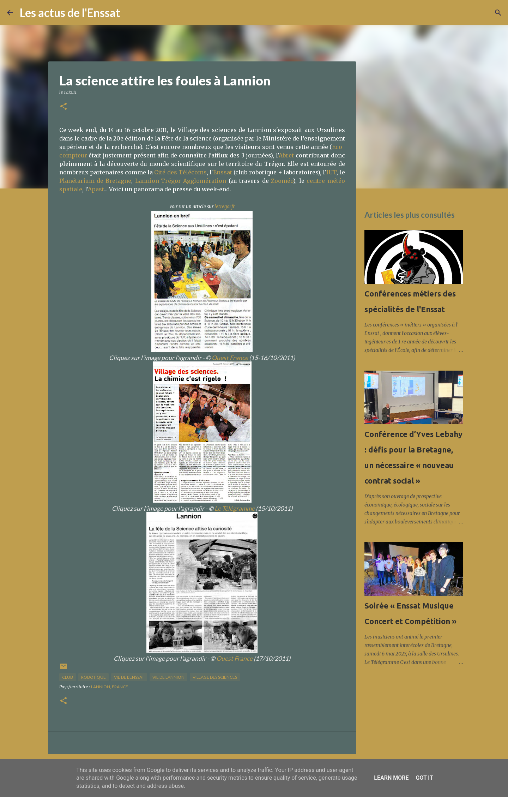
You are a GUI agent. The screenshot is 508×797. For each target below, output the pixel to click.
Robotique (93, 677)
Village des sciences (215, 677)
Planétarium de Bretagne (95, 180)
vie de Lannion (168, 677)
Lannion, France (109, 686)
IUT (331, 172)
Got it (424, 777)
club (67, 677)
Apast (96, 189)
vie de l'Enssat (129, 677)
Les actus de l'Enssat (70, 12)
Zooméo (282, 180)
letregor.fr (224, 207)
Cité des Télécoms (180, 172)
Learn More (391, 777)
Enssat (222, 172)
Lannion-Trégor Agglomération (180, 180)
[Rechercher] (130, 12)
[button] (63, 107)
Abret (286, 155)
